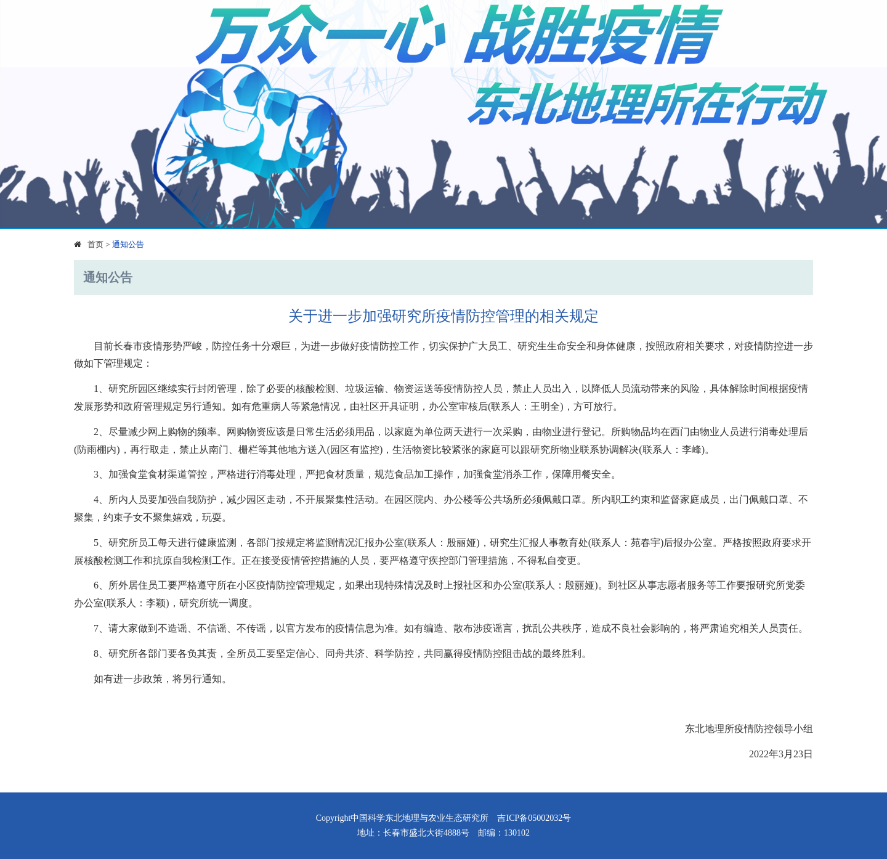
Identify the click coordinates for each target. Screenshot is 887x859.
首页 (95, 244)
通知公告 (128, 244)
